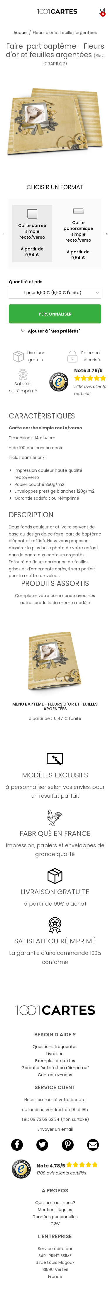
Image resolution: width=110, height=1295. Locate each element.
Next (105, 233)
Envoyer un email (55, 1129)
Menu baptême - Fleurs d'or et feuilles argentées (55, 706)
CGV (55, 1224)
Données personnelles (55, 1217)
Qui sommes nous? (55, 1203)
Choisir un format (55, 187)
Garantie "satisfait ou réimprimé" (55, 1068)
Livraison (55, 1054)
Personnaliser (55, 314)
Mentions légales (55, 1210)
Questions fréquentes (55, 1047)
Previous (5, 233)
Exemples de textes (55, 1061)
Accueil (20, 32)
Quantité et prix (25, 282)
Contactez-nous (55, 1075)
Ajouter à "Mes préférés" (50, 331)
